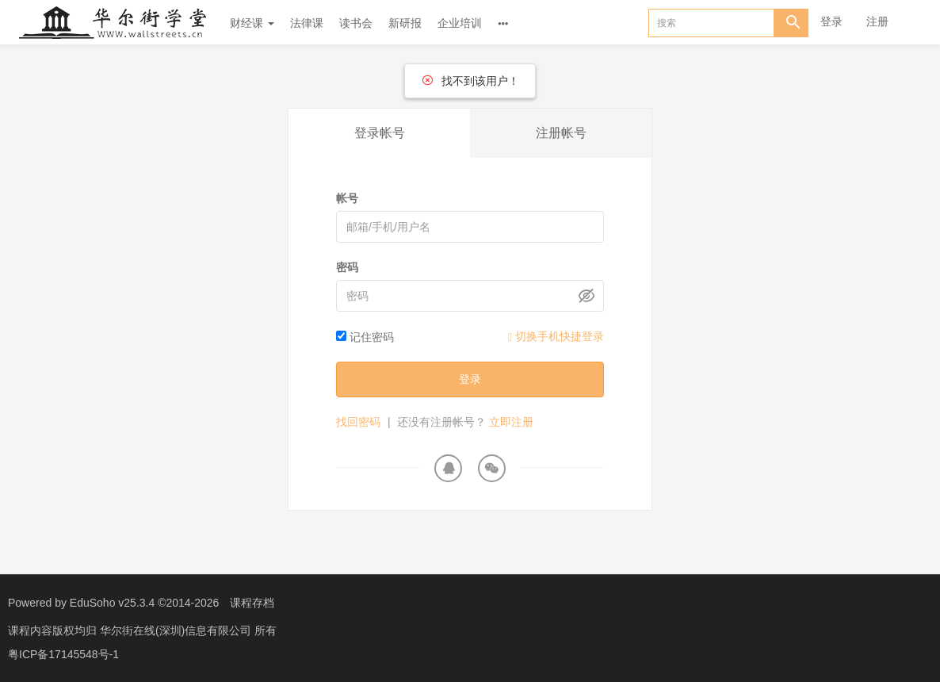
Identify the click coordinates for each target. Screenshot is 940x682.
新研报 (405, 23)
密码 (347, 267)
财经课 (252, 23)
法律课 (306, 23)
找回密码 (358, 422)
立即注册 (511, 422)
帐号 (347, 198)
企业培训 (460, 23)
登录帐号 (379, 133)
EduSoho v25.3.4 (112, 602)
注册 (877, 21)
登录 (831, 21)
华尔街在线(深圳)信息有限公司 (177, 630)
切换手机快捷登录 (556, 336)
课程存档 (252, 602)
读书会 (356, 23)
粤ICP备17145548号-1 (63, 654)
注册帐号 (561, 133)
